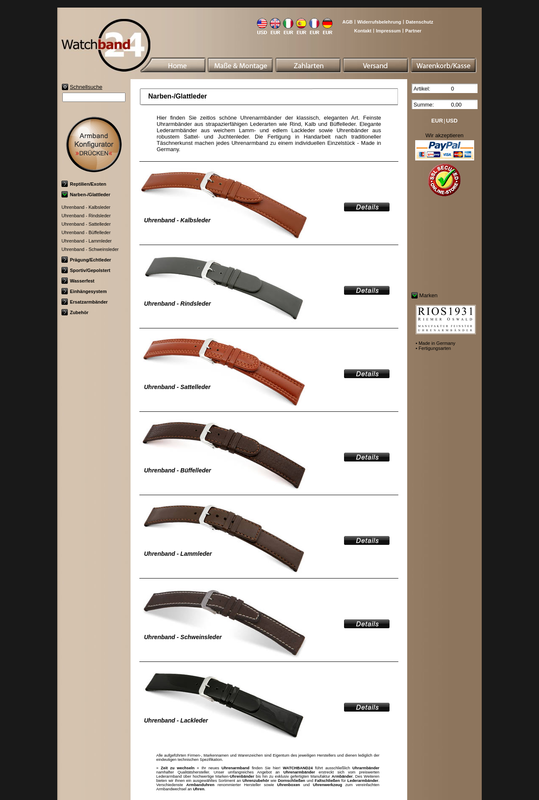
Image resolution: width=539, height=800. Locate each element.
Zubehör (74, 312)
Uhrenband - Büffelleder (86, 232)
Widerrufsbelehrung (379, 21)
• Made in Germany (435, 343)
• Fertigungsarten (433, 348)
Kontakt (362, 30)
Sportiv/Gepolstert (85, 270)
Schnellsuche (86, 87)
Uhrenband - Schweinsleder (90, 249)
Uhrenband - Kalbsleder (85, 207)
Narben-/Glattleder (85, 194)
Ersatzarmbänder (84, 301)
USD (451, 120)
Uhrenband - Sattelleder (86, 224)
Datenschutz (419, 21)
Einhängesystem (84, 291)
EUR (437, 120)
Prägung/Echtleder (86, 259)
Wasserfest (77, 280)
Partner (413, 30)
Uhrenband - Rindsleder (86, 215)
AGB (347, 21)
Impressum (388, 30)
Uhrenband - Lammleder (86, 240)
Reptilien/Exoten (83, 184)
